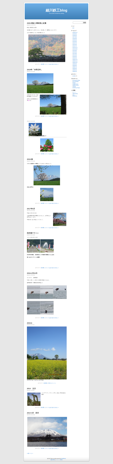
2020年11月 (75, 32)
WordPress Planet (76, 87)
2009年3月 (75, 71)
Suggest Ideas (75, 84)
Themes (74, 86)
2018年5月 (75, 35)
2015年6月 (75, 41)
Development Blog (76, 80)
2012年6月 (75, 50)
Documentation (76, 81)
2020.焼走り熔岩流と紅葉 (36, 23)
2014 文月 (31, 388)
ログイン (74, 92)
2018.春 (30, 159)
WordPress (63, 458)
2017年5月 (31, 209)
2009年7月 (75, 66)
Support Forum (76, 85)
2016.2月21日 (32, 273)
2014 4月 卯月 (33, 413)
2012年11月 (75, 47)
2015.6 (29, 323)
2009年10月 (75, 62)
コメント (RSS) (59, 459)
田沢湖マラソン (33, 233)
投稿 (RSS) (52, 459)
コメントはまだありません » (52, 64)
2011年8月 (75, 53)
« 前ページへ (30, 453)
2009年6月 (75, 68)
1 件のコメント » (52, 383)
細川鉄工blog (56, 10)
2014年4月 (75, 44)
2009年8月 (75, 65)
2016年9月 (75, 38)
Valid (75, 93)
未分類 (42, 64)
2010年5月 (75, 56)
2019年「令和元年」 (34, 70)
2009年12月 (75, 59)
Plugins (74, 82)
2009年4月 (75, 69)
